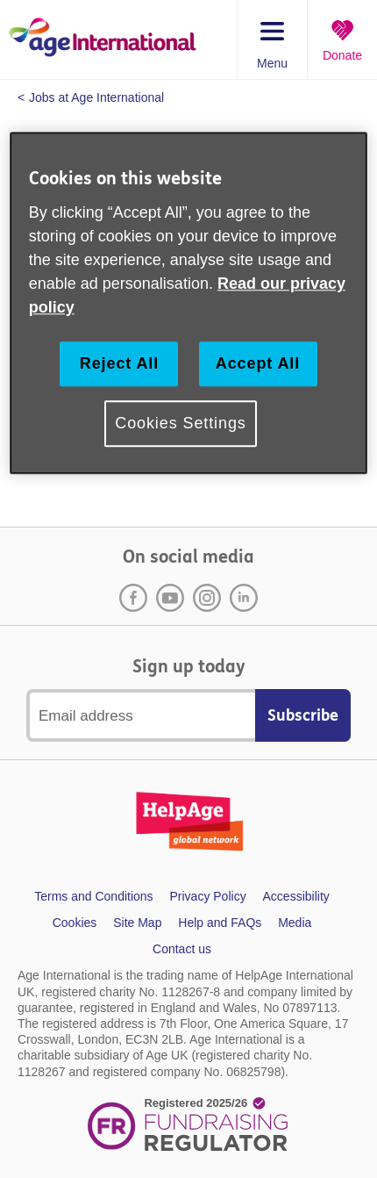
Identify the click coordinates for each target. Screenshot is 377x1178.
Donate (342, 55)
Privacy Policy (208, 896)
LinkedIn (244, 598)
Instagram (207, 598)
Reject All (119, 363)
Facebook (133, 598)
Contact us (182, 949)
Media (294, 923)
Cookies (75, 923)
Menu (272, 63)
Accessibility (296, 896)
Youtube (170, 598)
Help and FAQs (219, 923)
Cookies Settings (180, 424)
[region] (189, 304)
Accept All (258, 363)
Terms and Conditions (93, 896)
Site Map (137, 923)
